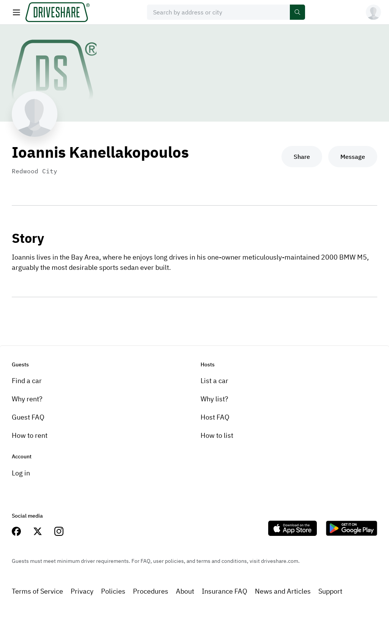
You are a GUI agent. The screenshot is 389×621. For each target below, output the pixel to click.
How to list (217, 435)
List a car (214, 380)
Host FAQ (215, 417)
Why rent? (27, 398)
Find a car (27, 380)
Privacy (82, 591)
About (185, 591)
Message (352, 156)
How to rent (29, 435)
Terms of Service (37, 591)
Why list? (214, 398)
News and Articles (283, 591)
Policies (113, 591)
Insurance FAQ (224, 591)
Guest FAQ (28, 417)
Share (302, 156)
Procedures (150, 591)
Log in (21, 473)
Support (330, 591)
